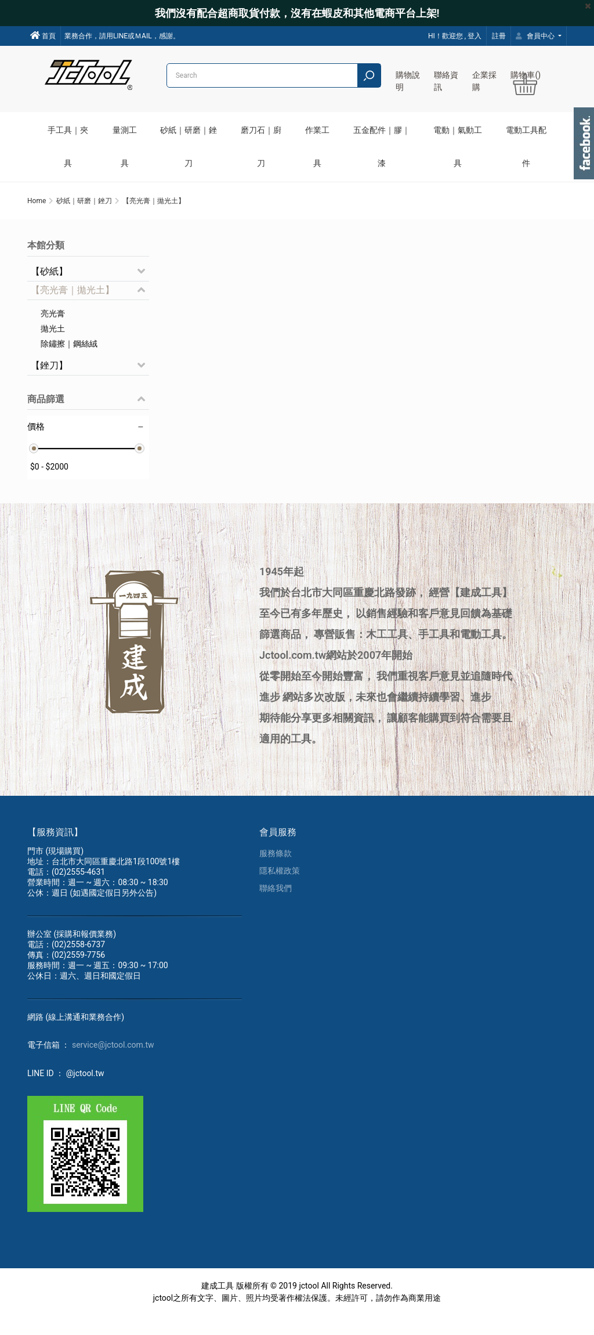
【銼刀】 (49, 378)
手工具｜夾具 (68, 146)
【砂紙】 (49, 284)
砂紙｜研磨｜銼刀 (188, 146)
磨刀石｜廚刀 (261, 146)
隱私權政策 (279, 889)
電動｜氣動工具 (457, 146)
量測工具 (125, 146)
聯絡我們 (275, 907)
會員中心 (536, 36)
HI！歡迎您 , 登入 (454, 36)
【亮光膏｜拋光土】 (72, 303)
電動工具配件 (526, 146)
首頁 (43, 35)
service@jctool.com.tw (113, 1064)
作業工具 (317, 146)
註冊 (499, 36)
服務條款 (275, 872)
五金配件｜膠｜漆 (381, 146)
